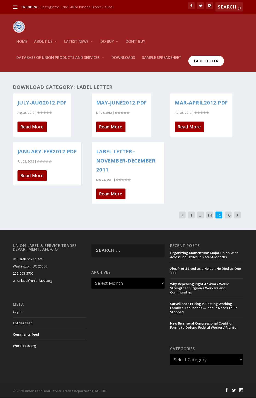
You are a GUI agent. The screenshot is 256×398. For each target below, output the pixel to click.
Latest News (76, 45)
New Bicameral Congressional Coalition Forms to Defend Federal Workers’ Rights (203, 325)
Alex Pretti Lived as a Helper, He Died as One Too (205, 270)
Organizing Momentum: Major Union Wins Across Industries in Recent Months (204, 255)
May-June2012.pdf (121, 102)
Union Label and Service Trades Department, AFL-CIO (66, 391)
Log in (18, 312)
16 (228, 215)
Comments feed (26, 334)
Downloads (123, 61)
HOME (21, 45)
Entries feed (22, 323)
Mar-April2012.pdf (201, 102)
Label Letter (206, 64)
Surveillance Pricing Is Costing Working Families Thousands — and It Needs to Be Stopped (203, 308)
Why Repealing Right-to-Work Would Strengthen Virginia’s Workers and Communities (199, 288)
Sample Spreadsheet (161, 61)
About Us (43, 45)
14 (209, 215)
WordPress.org (24, 346)
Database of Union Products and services (58, 61)
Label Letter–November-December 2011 (126, 160)
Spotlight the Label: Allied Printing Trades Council (77, 7)
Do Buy (107, 45)
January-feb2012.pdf (47, 151)
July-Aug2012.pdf (42, 102)
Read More (32, 127)
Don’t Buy (135, 45)
